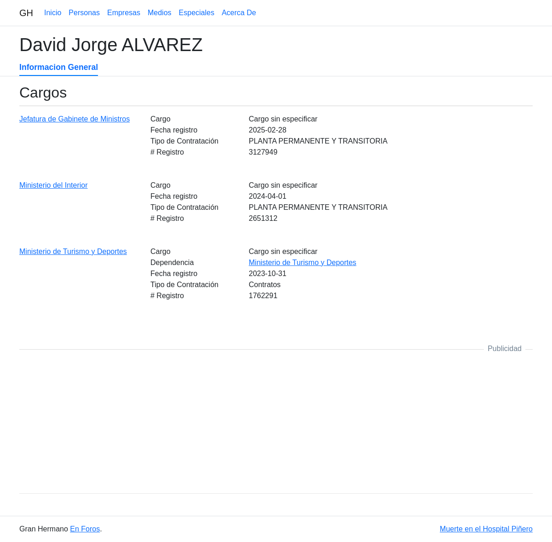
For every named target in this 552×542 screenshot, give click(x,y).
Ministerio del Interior (53, 185)
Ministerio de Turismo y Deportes (73, 251)
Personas (84, 13)
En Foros (85, 529)
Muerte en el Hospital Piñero (486, 529)
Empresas (123, 13)
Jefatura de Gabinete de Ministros (74, 119)
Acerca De (239, 13)
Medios (160, 13)
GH (26, 13)
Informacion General (58, 67)
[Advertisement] (276, 421)
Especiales (196, 13)
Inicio (52, 13)
